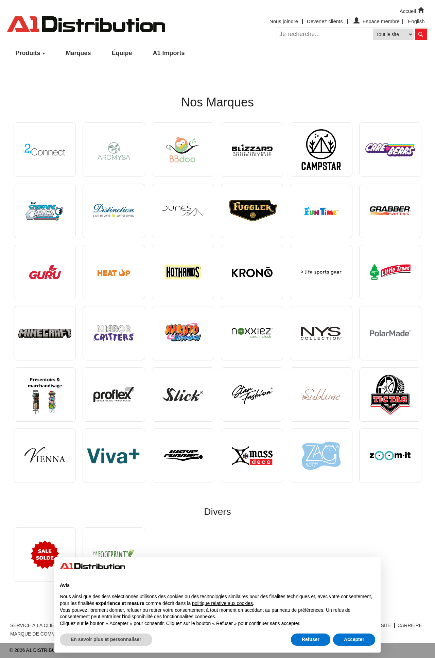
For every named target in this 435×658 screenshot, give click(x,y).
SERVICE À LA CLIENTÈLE (40, 625)
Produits (28, 53)
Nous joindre (283, 21)
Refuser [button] (310, 639)
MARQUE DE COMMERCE (39, 634)
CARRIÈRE (410, 625)
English (416, 21)
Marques (78, 53)
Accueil (412, 10)
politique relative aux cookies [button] (222, 603)
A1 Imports (169, 53)
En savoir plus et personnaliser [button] (106, 639)
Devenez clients (325, 21)
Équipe (122, 53)
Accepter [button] (354, 639)
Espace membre (376, 21)
